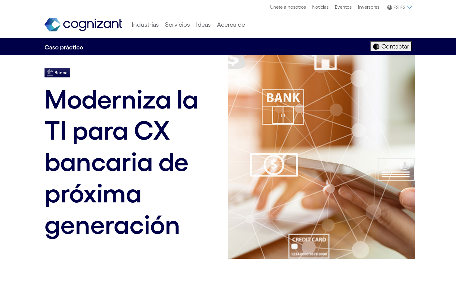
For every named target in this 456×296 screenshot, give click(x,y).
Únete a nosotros (288, 7)
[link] (83, 25)
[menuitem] (288, 7)
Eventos (343, 7)
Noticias (320, 7)
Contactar (394, 46)
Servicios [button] (177, 24)
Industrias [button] (145, 24)
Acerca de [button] (231, 24)
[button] (399, 7)
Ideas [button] (203, 24)
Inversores (368, 7)
